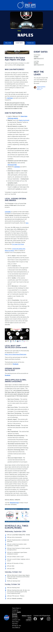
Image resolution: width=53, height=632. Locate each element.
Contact (28, 620)
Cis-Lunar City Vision (18, 244)
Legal (29, 618)
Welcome (8, 43)
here (27, 223)
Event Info (19, 43)
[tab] (8, 43)
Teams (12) (30, 43)
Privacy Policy (26, 616)
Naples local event (24, 120)
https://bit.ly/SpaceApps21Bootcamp (15, 354)
